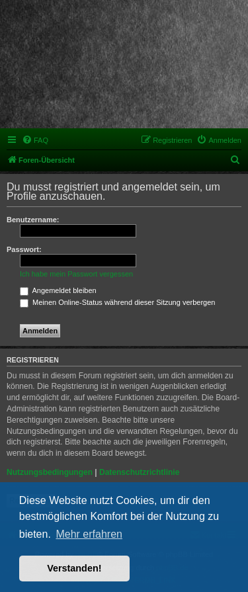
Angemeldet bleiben (58, 290)
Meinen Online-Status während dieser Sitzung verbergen (117, 302)
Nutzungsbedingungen (50, 472)
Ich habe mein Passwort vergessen (76, 274)
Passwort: (24, 249)
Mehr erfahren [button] (89, 534)
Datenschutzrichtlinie (139, 472)
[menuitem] (35, 140)
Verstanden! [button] (74, 568)
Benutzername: (33, 220)
